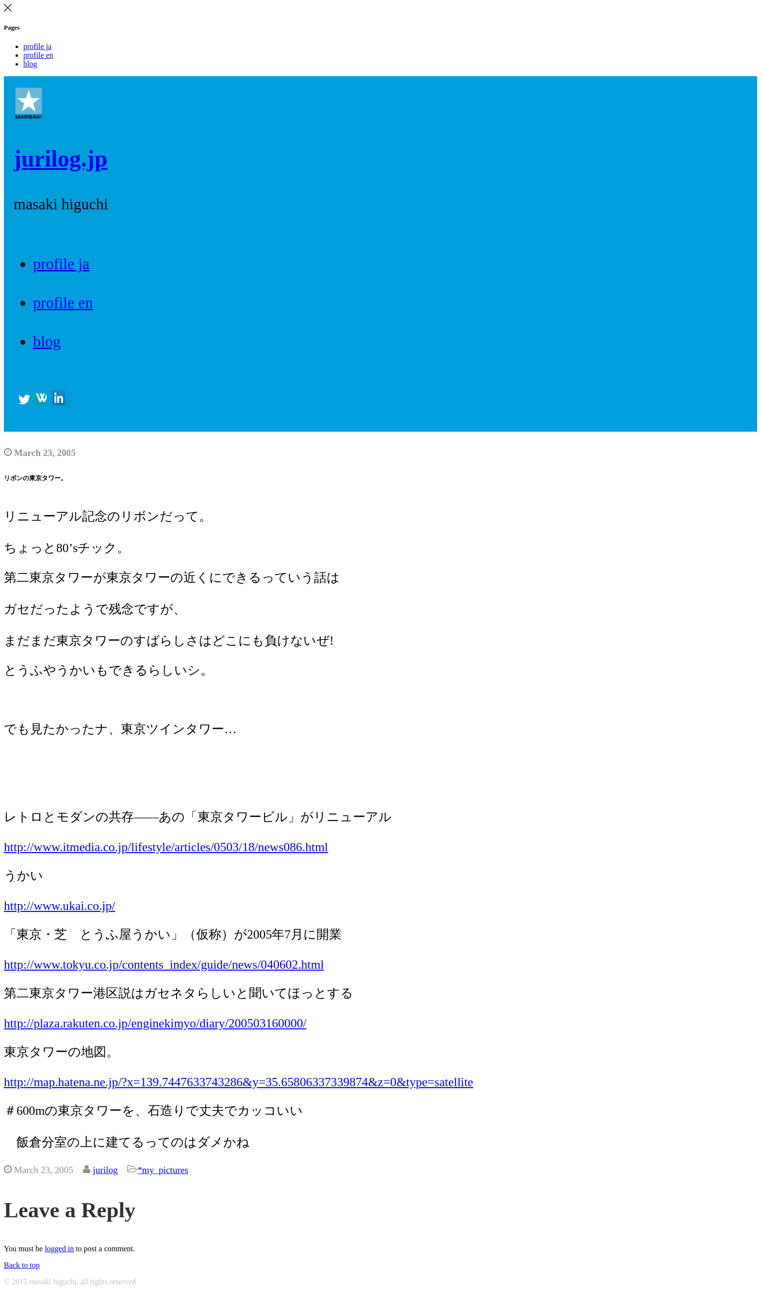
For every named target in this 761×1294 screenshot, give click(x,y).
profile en (38, 55)
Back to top (22, 1265)
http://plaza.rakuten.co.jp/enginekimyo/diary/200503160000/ (155, 1023)
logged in (59, 1248)
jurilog (105, 1170)
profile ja (37, 46)
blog (30, 64)
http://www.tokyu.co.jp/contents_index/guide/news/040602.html (164, 965)
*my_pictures (162, 1170)
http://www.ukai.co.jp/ (59, 906)
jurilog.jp (60, 158)
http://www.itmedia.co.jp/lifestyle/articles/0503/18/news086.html (166, 847)
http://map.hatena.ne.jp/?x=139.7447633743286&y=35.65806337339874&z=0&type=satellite (238, 1082)
